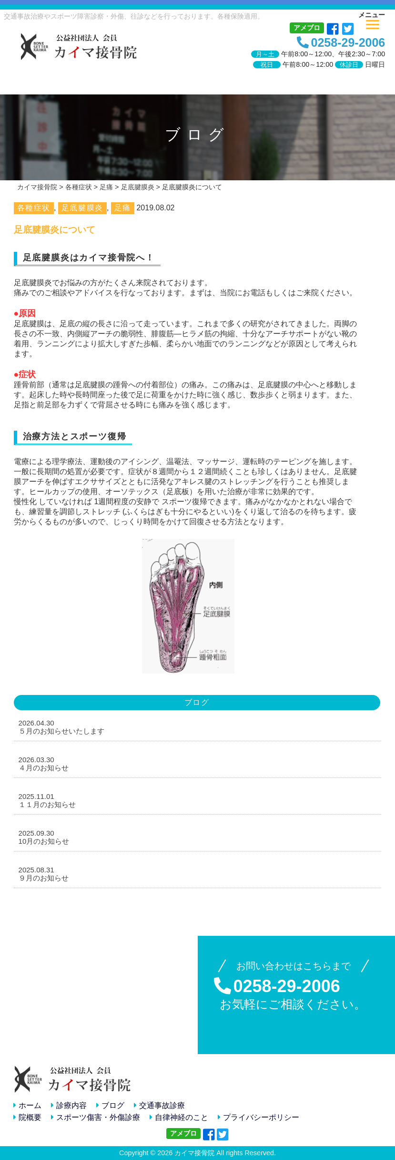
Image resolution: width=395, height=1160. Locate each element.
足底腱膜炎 (82, 208)
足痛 (122, 208)
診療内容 (69, 1105)
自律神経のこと (179, 1117)
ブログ (110, 1105)
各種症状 (34, 208)
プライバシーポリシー (258, 1117)
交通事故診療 (159, 1105)
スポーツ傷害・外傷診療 (95, 1117)
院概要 (27, 1117)
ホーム (27, 1105)
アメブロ (307, 27)
